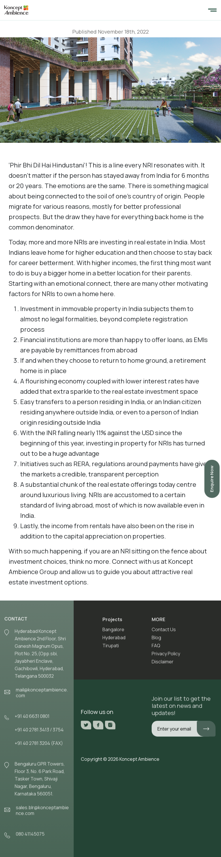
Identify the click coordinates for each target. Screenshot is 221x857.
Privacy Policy (166, 656)
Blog (156, 639)
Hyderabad (113, 639)
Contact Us (164, 631)
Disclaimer (163, 664)
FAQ (156, 647)
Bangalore (113, 631)
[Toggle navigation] (212, 10)
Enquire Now (212, 479)
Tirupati (110, 647)
